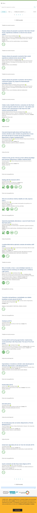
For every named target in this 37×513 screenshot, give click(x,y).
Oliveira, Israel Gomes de (18, 247)
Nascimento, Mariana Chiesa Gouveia (22, 138)
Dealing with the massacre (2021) (11, 179)
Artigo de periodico (6, 239)
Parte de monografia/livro (8, 174)
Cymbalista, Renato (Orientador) (18, 84)
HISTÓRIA (22, 206)
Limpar (34, 11)
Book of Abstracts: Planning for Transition (13, 346)
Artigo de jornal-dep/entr (7, 358)
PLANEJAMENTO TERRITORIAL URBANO (14, 306)
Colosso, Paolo (5, 386)
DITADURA (8, 407)
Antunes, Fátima (5, 162)
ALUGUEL (4, 229)
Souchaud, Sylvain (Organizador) (25, 300)
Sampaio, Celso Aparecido (29, 426)
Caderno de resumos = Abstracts (12, 113)
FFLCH (28, 387)
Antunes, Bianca (14, 224)
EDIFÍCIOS (8, 388)
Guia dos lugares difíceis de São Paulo (13, 323)
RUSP (3, 115)
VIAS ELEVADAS (14, 369)
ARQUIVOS (8, 206)
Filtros (3, 11)
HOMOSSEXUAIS (9, 251)
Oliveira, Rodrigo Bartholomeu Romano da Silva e (21, 161)
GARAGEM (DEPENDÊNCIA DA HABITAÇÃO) (15, 449)
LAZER (15, 430)
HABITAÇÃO (29, 228)
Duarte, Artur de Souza (6, 247)
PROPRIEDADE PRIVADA (22, 228)
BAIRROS (18, 430)
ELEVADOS (8, 369)
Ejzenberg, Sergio (14, 367)
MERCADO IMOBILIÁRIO (22, 90)
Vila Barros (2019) (7, 321)
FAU (6, 39)
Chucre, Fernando (5, 426)
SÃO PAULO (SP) (9, 117)
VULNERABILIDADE (12, 253)
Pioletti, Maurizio (5, 345)
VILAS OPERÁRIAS (24, 41)
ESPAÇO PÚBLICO (9, 430)
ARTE (7, 183)
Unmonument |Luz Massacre (11, 182)
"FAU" (10, 12)
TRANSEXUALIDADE (17, 251)
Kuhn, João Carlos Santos (16, 465)
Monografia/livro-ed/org (7, 289)
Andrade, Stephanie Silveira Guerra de (9, 111)
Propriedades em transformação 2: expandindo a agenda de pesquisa (19, 225)
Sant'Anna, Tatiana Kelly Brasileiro (16, 426)
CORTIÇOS (8, 325)
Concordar (17, 510)
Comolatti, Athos (30, 367)
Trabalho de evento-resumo (8, 25)
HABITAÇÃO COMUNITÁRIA (21, 253)
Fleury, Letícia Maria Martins (7, 59)
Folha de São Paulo (9, 141)
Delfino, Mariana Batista (7, 84)
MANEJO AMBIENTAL (20, 142)
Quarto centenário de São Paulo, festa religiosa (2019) (16, 464)
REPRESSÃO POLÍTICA (15, 407)
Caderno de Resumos (9, 37)
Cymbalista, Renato (15, 35)
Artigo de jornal (5, 126)
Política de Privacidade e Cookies (26, 504)
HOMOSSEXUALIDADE (6, 279)
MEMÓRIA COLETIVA (15, 206)
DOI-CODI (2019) (6, 403)
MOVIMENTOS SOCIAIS (22, 278)
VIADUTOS (8, 164)
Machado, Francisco (23, 367)
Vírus (6, 250)
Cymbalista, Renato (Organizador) (9, 301)
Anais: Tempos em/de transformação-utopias (14, 274)
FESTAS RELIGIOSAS (10, 469)
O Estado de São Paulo (9, 368)
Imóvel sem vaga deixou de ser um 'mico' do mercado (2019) (18, 445)
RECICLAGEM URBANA (22, 369)
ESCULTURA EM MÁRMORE (14, 183)
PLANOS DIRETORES (28, 449)
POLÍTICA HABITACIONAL (15, 41)
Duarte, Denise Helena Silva (7, 138)
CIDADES (25, 306)
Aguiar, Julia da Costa (6, 35)
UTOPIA (7, 41)
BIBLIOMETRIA (25, 251)
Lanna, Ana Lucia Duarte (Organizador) (10, 300)
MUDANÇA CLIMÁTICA (10, 142)
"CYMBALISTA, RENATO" (20, 12)
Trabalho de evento (6, 262)
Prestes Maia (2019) (7, 384)
